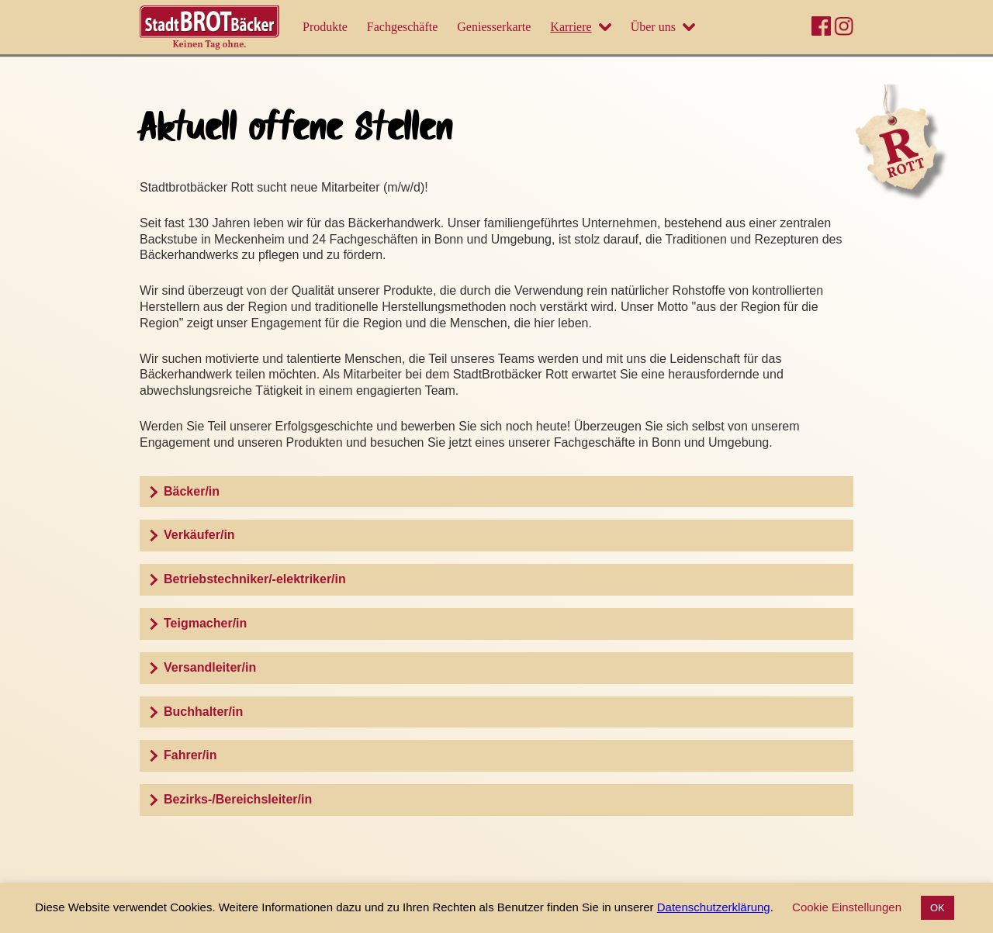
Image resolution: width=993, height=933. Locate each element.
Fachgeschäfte (402, 26)
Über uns (653, 26)
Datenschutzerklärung (713, 907)
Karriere (570, 26)
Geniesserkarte (494, 26)
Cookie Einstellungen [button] (846, 907)
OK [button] (937, 908)
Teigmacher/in (205, 623)
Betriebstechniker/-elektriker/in (255, 579)
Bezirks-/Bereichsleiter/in (238, 799)
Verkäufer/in (199, 534)
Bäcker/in (192, 491)
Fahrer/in (190, 755)
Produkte (325, 26)
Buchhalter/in (203, 711)
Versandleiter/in (210, 667)
